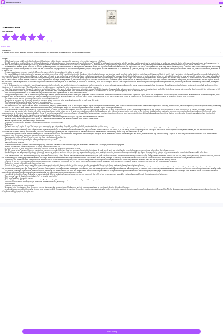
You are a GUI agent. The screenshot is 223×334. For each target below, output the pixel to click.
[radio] (6, 37)
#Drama (9, 46)
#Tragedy (3, 46)
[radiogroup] (23, 37)
